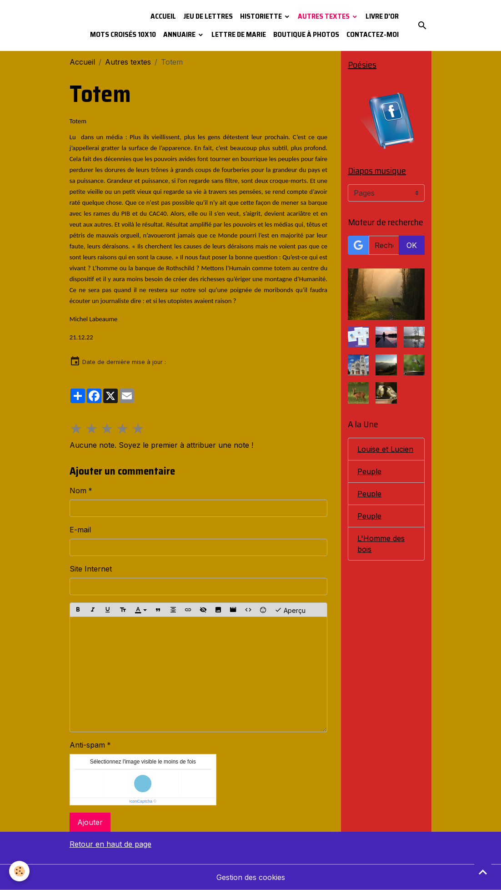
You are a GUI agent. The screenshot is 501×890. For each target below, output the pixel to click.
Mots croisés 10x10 (123, 34)
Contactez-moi (372, 34)
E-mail (80, 529)
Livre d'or (382, 16)
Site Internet (91, 568)
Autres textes (324, 16)
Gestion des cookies (250, 877)
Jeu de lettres (208, 16)
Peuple (369, 471)
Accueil (163, 16)
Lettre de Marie (238, 34)
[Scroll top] (482, 871)
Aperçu (290, 609)
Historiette (261, 16)
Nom (78, 490)
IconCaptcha (140, 801)
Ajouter (90, 822)
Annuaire (180, 34)
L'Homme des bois (381, 544)
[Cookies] (19, 871)
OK (411, 245)
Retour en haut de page (110, 844)
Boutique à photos (306, 34)
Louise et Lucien (385, 449)
